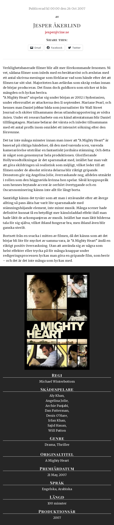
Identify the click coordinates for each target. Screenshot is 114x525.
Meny (106, 7)
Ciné (12, 6)
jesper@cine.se (57, 32)
